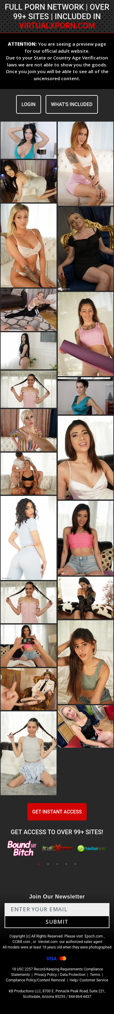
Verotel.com (48, 942)
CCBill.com (21, 942)
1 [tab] (39, 864)
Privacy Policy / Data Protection (59, 975)
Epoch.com (94, 936)
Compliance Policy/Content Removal (35, 980)
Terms (95, 975)
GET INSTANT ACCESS (57, 812)
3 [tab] (57, 864)
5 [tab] (75, 864)
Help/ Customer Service (89, 980)
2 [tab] (48, 864)
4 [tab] (66, 864)
